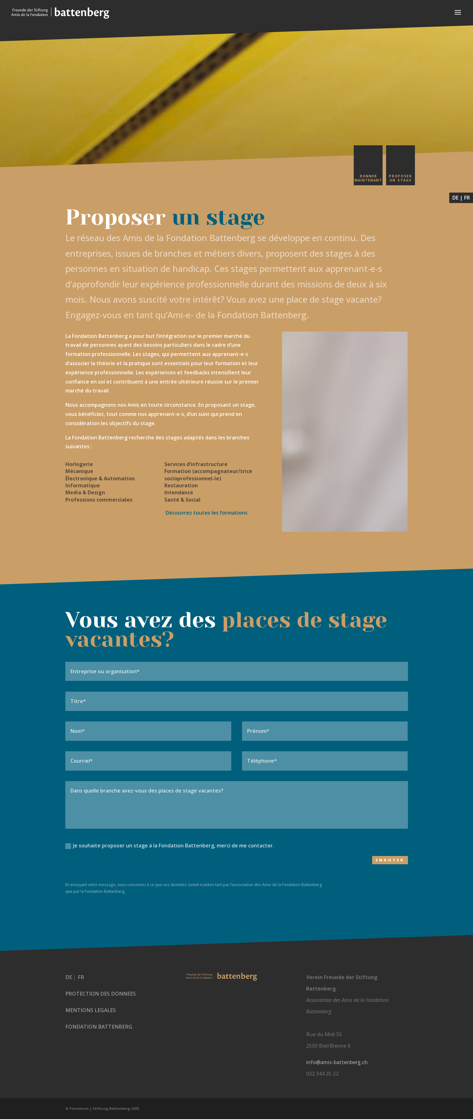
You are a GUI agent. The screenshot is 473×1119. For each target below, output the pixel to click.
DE (455, 197)
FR (467, 197)
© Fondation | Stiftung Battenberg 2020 (102, 1108)
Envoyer (390, 860)
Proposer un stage (400, 178)
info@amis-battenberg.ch (337, 1062)
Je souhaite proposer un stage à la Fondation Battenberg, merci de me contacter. (169, 845)
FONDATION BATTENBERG (98, 1026)
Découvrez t (205, 512)
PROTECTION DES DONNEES (100, 993)
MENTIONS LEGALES (90, 1010)
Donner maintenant (368, 178)
